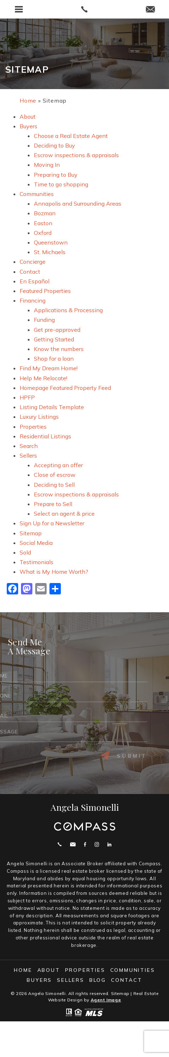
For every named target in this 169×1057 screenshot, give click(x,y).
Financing (33, 300)
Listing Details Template (52, 407)
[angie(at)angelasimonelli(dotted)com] (150, 10)
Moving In (47, 164)
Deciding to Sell (54, 484)
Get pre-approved (57, 329)
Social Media (36, 542)
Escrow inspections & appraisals (76, 155)
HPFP (27, 397)
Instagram (97, 844)
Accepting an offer (58, 465)
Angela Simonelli (85, 807)
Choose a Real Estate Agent (71, 135)
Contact (30, 271)
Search (29, 445)
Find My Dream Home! (49, 368)
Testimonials (36, 562)
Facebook (85, 844)
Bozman (45, 213)
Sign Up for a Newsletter (52, 523)
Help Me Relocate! (43, 378)
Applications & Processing (68, 310)
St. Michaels (49, 252)
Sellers (28, 455)
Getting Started (54, 339)
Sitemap (31, 533)
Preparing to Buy (56, 174)
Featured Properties (45, 290)
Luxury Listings (39, 416)
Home (23, 970)
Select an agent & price (64, 513)
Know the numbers (59, 348)
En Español (34, 281)
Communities (37, 193)
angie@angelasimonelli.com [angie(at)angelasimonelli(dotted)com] (72, 844)
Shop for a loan (54, 358)
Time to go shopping (61, 184)
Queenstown (51, 242)
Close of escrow (54, 474)
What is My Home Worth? (54, 571)
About (28, 116)
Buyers (28, 126)
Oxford (43, 232)
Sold (25, 552)
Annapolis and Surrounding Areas (77, 203)
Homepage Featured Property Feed (65, 387)
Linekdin (109, 844)
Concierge (33, 261)
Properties (33, 426)
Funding (44, 319)
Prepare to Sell (53, 503)
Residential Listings (45, 436)
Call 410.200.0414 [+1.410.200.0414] (60, 844)
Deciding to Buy (54, 145)
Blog (97, 980)
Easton (43, 223)
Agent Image (106, 999)
